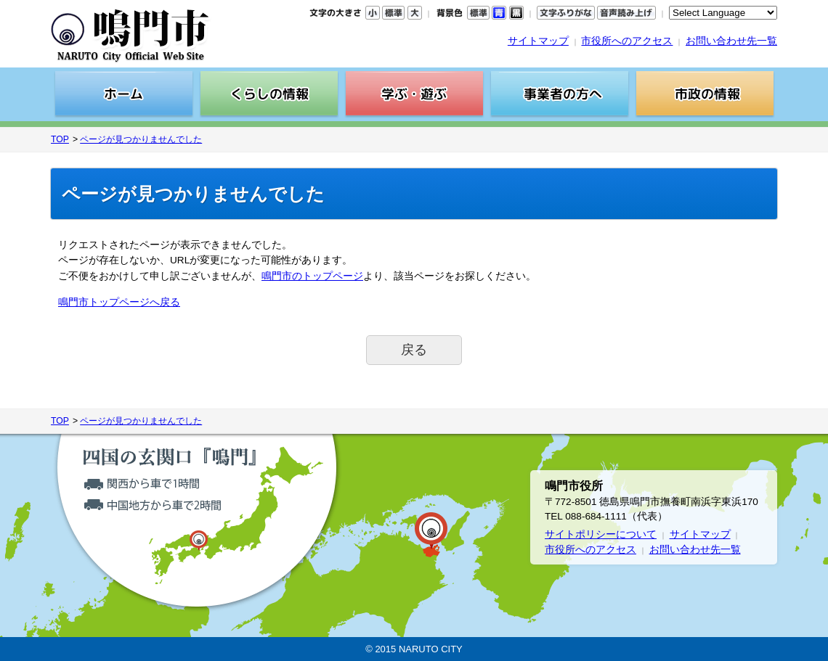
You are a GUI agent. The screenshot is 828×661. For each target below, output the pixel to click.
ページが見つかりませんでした (141, 139)
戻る (414, 349)
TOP (60, 139)
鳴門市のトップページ (312, 276)
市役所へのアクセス (627, 41)
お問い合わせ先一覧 (731, 41)
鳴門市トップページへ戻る (119, 302)
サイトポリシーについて (601, 534)
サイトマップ (538, 41)
